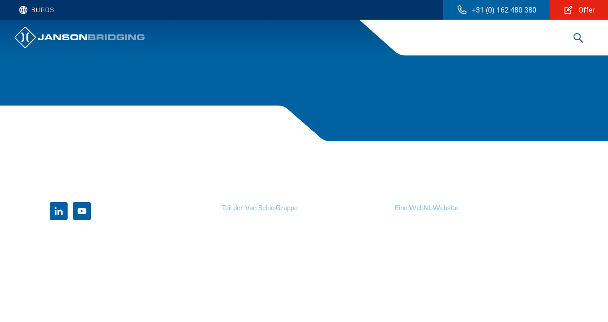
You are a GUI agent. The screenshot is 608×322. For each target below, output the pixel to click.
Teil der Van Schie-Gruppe (260, 207)
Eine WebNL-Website (426, 207)
